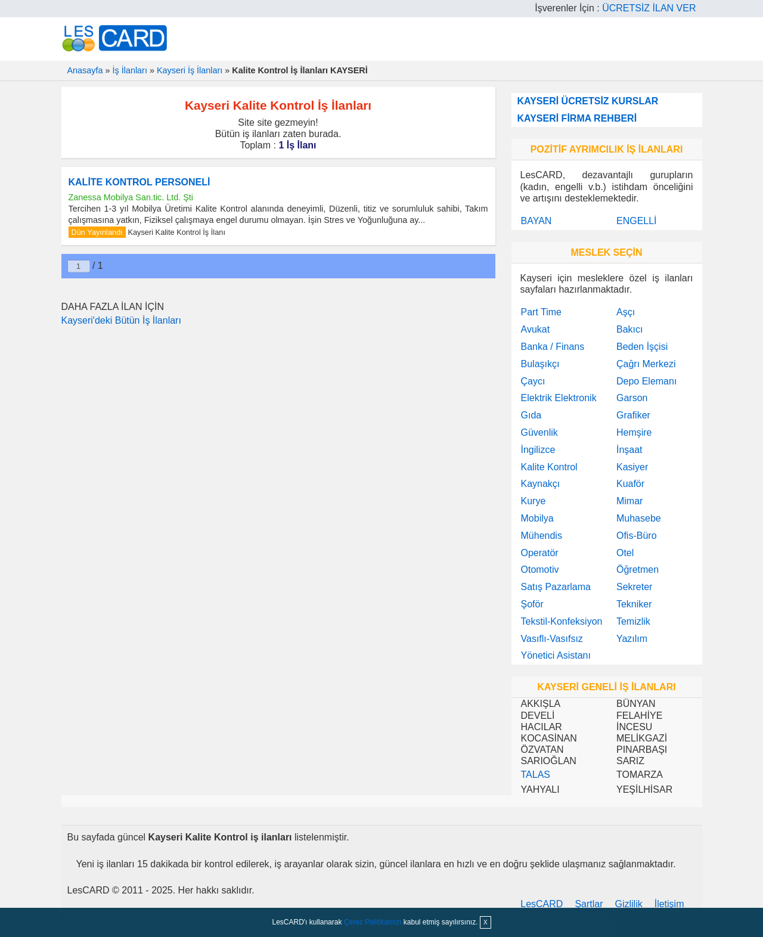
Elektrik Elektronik (559, 398)
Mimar (629, 501)
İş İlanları (130, 70)
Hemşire (634, 432)
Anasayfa (85, 70)
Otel (625, 553)
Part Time (541, 312)
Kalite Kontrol (549, 467)
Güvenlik (539, 432)
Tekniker (634, 604)
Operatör (540, 553)
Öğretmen (637, 569)
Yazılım (631, 639)
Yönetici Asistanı (556, 655)
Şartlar (589, 904)
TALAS (536, 775)
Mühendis (541, 535)
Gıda (531, 415)
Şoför (532, 604)
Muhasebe (638, 518)
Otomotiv (540, 569)
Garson (631, 398)
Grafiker (633, 415)
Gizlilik (629, 904)
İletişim (669, 904)
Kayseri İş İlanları (189, 70)
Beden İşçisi (642, 347)
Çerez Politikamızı (373, 922)
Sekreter (634, 587)
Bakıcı (629, 329)
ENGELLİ (636, 221)
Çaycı (533, 381)
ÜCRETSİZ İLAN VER (649, 8)
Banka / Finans (553, 347)
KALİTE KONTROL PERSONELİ (139, 182)
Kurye (533, 501)
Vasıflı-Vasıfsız (552, 639)
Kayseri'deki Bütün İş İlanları (121, 320)
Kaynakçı (540, 484)
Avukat (535, 329)
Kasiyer (632, 467)
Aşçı (625, 312)
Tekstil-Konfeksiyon (562, 621)
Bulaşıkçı (540, 364)
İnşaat (629, 450)
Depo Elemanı (646, 381)
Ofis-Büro (636, 535)
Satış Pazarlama (556, 587)
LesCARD (541, 904)
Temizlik (633, 621)
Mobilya (537, 518)
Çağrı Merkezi (646, 364)
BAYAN (536, 221)
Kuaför (630, 484)
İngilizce (538, 450)
